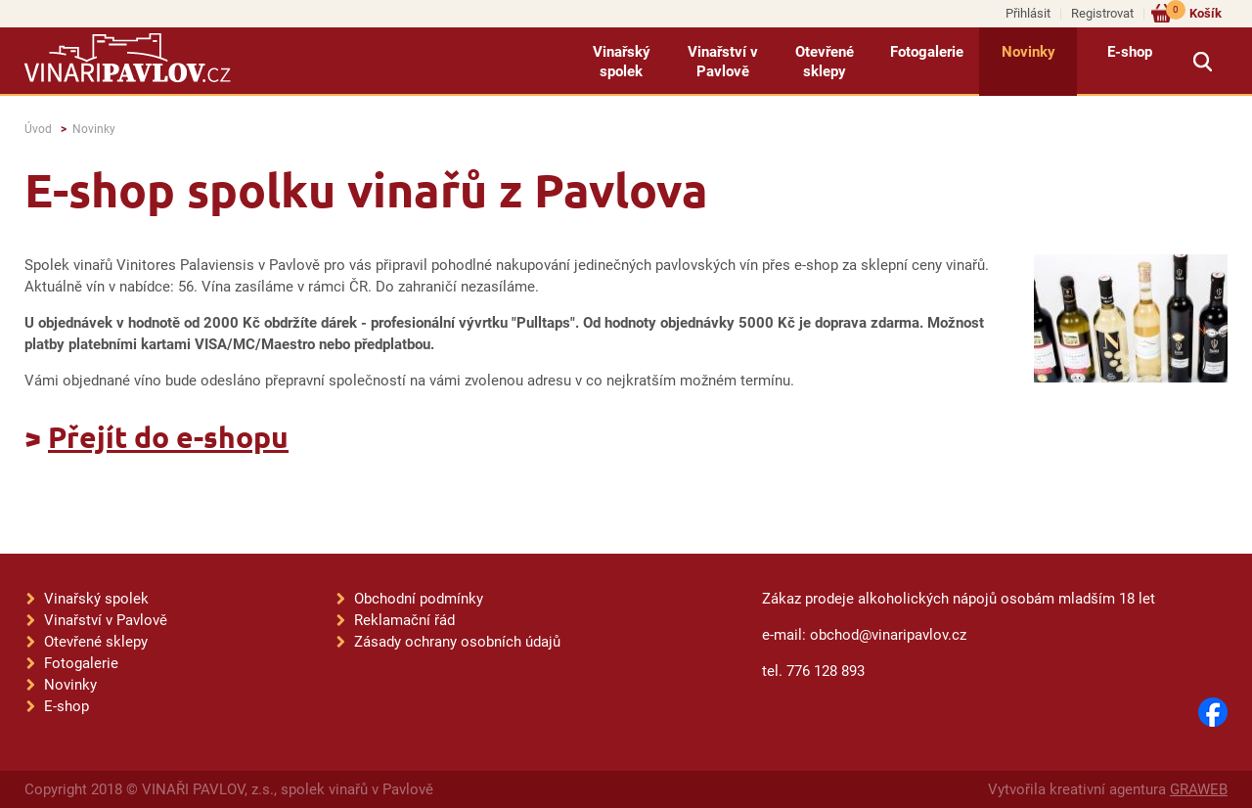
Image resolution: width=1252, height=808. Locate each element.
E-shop (1129, 52)
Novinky (1028, 52)
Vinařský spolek (621, 61)
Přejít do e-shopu (168, 437)
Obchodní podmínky (418, 598)
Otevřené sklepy (824, 61)
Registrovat (1102, 13)
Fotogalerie (926, 52)
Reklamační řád (404, 620)
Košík (1194, 12)
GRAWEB (1199, 789)
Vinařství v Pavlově (723, 61)
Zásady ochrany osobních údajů (457, 642)
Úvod (38, 129)
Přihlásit (1028, 13)
